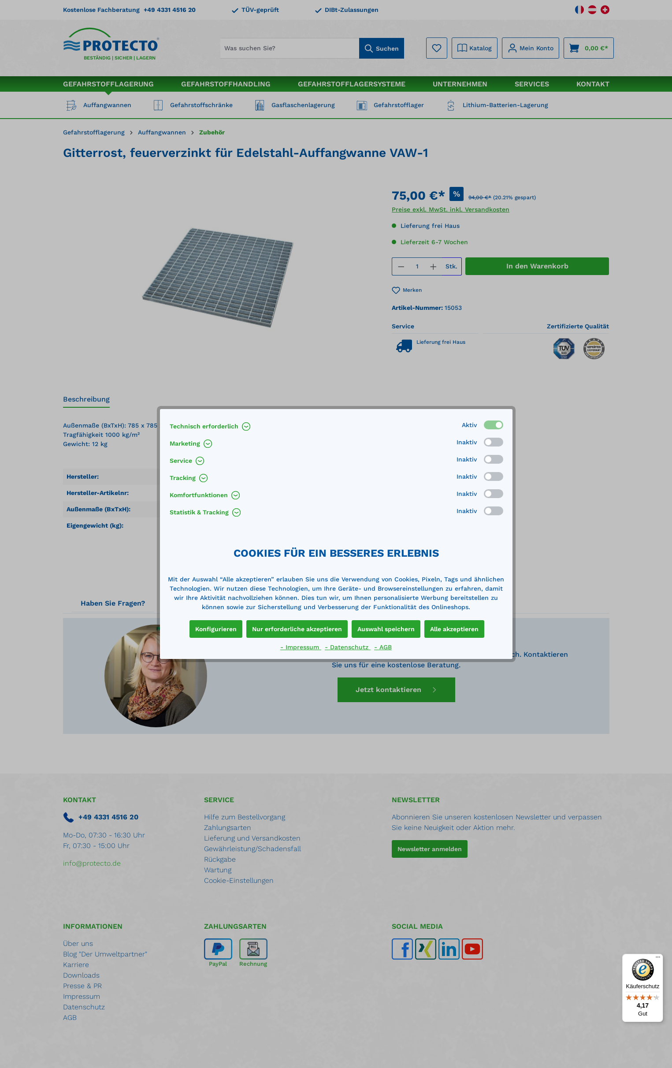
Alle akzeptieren (454, 629)
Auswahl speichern (386, 629)
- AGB (383, 647)
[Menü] (658, 959)
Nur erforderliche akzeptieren (297, 629)
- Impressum (300, 647)
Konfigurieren (216, 629)
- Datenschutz (348, 647)
